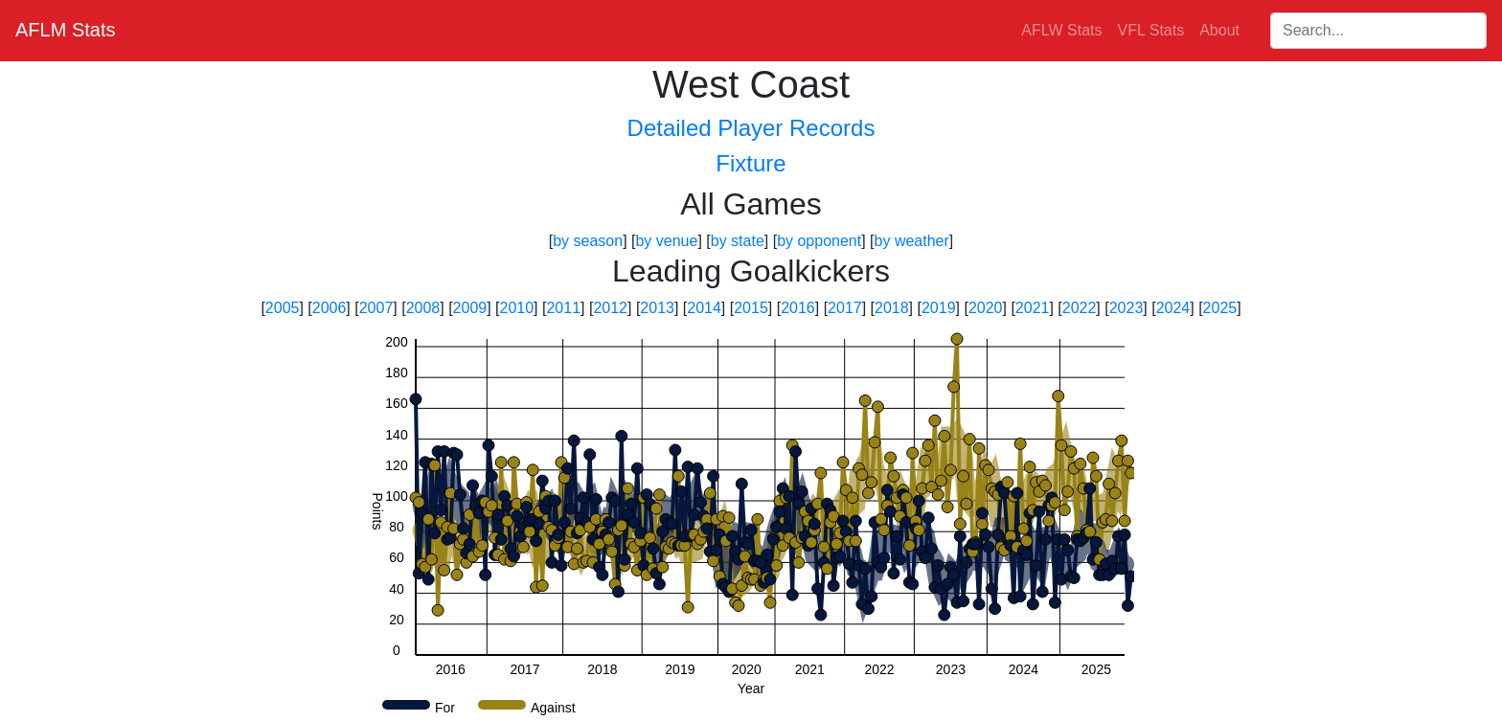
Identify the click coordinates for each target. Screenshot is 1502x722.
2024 (1173, 308)
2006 (329, 308)
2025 (1220, 308)
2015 (751, 308)
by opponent (819, 241)
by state (737, 241)
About (1219, 30)
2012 (610, 308)
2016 (798, 308)
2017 (845, 308)
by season (588, 241)
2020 (985, 308)
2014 (704, 308)
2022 (1079, 308)
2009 (470, 308)
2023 (1126, 308)
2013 (657, 308)
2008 (423, 308)
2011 (563, 308)
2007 (376, 308)
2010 (517, 308)
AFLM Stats (65, 29)
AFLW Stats (1061, 30)
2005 (282, 308)
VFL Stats (1151, 30)
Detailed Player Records (751, 128)
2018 (892, 308)
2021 (1032, 308)
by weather (912, 241)
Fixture (750, 163)
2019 (939, 308)
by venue (666, 241)
